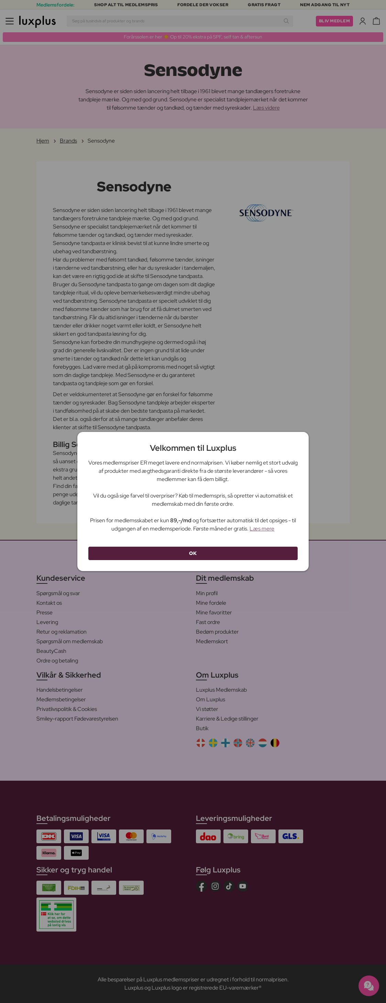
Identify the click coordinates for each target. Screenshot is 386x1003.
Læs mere (262, 528)
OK (193, 553)
